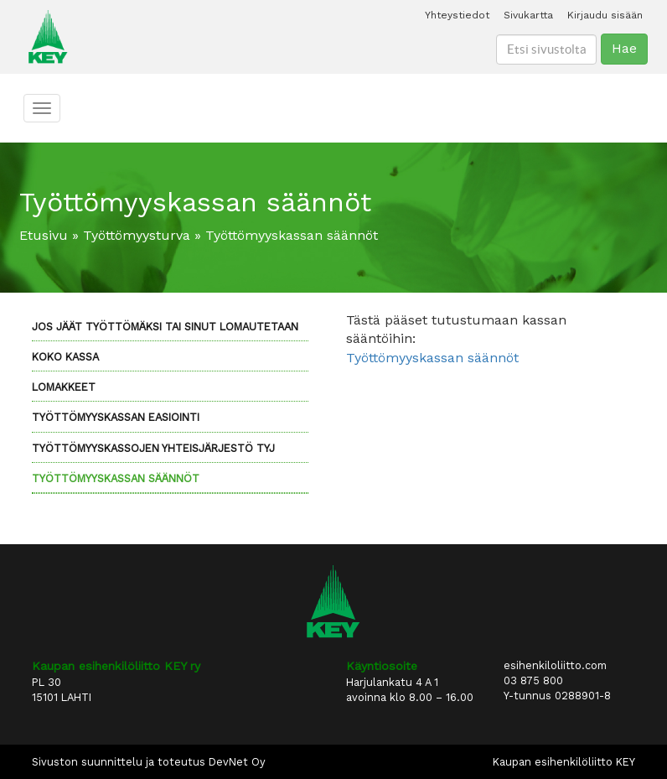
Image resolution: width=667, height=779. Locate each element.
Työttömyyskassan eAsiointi (115, 417)
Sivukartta (528, 15)
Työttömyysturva (136, 235)
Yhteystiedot (457, 15)
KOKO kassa (65, 357)
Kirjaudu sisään (605, 15)
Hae (624, 48)
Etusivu (43, 235)
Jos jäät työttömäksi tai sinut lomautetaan (165, 326)
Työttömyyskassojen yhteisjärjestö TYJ (153, 448)
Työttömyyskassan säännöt (115, 478)
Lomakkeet (64, 387)
